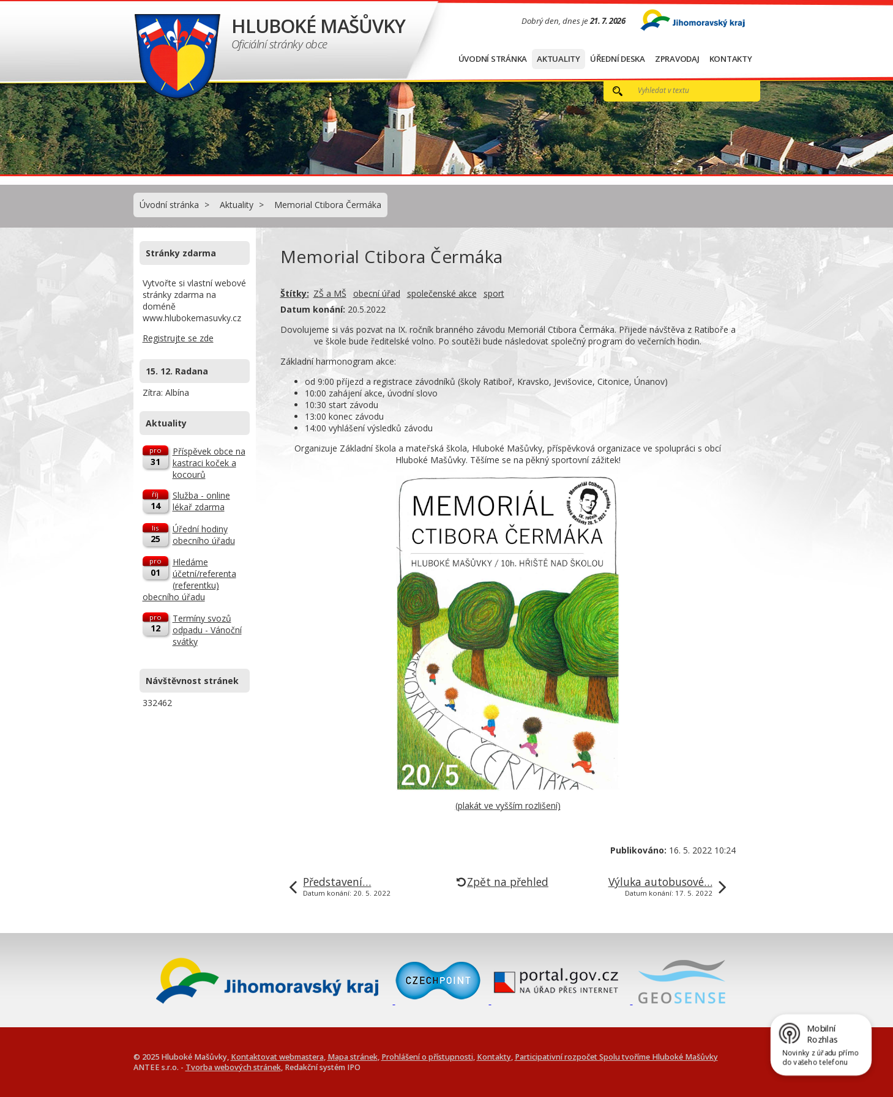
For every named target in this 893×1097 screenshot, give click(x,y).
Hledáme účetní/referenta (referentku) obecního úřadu (189, 579)
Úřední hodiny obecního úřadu (204, 534)
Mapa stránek (352, 1057)
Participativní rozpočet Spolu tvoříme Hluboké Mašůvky (616, 1057)
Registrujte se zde (178, 338)
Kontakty (730, 58)
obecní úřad (376, 293)
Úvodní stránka (493, 58)
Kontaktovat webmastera (277, 1057)
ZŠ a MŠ (329, 293)
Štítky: (294, 293)
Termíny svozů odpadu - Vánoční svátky (207, 629)
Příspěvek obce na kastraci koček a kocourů (209, 462)
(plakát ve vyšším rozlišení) (508, 805)
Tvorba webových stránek (233, 1067)
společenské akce (442, 293)
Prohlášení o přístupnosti (427, 1057)
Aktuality (558, 58)
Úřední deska (617, 58)
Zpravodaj (677, 58)
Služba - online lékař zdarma (201, 501)
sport (494, 293)
